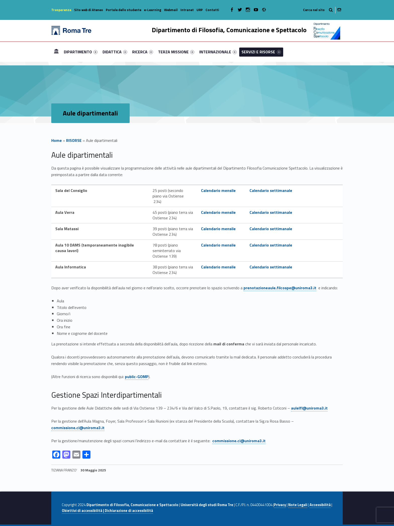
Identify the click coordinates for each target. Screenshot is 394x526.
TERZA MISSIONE (176, 52)
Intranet (187, 9)
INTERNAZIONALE (218, 52)
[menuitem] (56, 52)
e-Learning (152, 9)
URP (199, 9)
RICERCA (142, 52)
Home (56, 52)
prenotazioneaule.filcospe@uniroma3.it (279, 288)
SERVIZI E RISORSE (261, 52)
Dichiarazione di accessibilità (129, 510)
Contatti (212, 9)
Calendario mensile (218, 190)
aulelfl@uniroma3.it (309, 408)
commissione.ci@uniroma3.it (78, 428)
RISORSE (74, 140)
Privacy (280, 505)
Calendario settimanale (271, 190)
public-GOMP (137, 377)
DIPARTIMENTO (80, 52)
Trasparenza (61, 9)
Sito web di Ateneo (88, 9)
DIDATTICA (115, 52)
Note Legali (297, 505)
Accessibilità (320, 505)
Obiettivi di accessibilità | (83, 510)
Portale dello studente (123, 9)
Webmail (171, 9)
